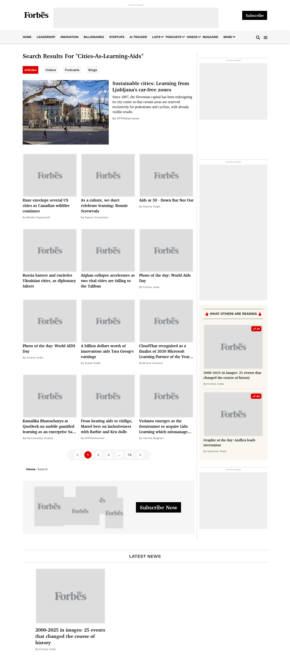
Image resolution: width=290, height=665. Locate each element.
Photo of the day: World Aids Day (165, 278)
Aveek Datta (93, 363)
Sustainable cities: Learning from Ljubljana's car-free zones (150, 86)
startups (116, 37)
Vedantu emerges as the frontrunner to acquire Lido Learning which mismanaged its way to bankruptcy (164, 426)
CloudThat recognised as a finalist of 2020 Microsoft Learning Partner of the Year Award (164, 351)
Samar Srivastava (96, 217)
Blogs (92, 70)
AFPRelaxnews (128, 118)
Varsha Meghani (153, 438)
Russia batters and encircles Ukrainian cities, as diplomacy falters (49, 280)
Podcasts (173, 37)
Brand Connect (153, 363)
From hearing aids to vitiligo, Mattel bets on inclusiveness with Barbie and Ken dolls (106, 426)
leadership (46, 37)
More (227, 37)
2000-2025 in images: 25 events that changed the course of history (232, 375)
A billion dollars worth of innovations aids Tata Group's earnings (107, 351)
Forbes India (151, 287)
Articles (30, 70)
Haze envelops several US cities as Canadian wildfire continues (46, 205)
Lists (156, 37)
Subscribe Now (158, 507)
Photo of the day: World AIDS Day (49, 348)
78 (129, 455)
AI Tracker (138, 37)
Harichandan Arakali (40, 438)
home (27, 37)
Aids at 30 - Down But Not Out (166, 200)
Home (30, 469)
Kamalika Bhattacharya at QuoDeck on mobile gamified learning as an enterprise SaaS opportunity (50, 426)
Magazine (210, 37)
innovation (69, 37)
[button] (258, 37)
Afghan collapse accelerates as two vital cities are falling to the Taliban (108, 280)
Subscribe (255, 15)
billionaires (94, 37)
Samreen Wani (217, 451)
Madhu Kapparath (38, 217)
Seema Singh (151, 206)
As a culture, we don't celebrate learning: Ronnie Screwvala (104, 205)
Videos (192, 37)
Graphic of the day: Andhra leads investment (229, 442)
